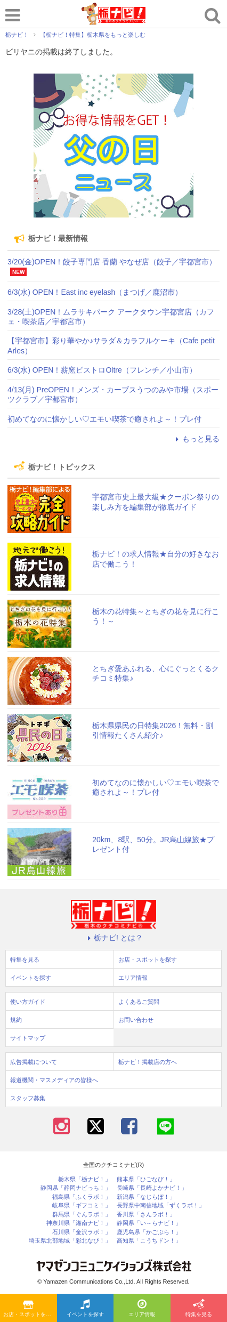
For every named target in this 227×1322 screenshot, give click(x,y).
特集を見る (198, 1308)
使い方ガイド (27, 1001)
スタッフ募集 (27, 1098)
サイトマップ (27, 1038)
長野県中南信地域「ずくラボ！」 (161, 1205)
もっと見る (196, 438)
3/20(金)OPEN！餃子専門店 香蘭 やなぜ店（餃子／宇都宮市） (111, 261)
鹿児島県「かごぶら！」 (149, 1232)
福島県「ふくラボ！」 (81, 1197)
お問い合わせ (135, 1020)
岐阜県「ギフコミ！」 (81, 1205)
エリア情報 (141, 1308)
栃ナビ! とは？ (113, 937)
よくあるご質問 (138, 1001)
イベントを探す (85, 1308)
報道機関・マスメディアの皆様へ (54, 1080)
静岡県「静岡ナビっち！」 (75, 1188)
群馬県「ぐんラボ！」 (81, 1215)
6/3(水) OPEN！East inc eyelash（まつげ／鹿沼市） (94, 292)
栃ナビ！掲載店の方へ (147, 1062)
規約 (16, 1020)
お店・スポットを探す (29, 1308)
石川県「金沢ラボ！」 (81, 1232)
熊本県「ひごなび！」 (146, 1179)
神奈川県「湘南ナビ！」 (78, 1223)
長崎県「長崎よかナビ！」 (152, 1188)
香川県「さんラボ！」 (146, 1215)
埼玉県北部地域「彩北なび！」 (70, 1241)
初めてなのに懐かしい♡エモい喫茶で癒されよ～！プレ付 (104, 419)
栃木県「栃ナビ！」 (84, 1179)
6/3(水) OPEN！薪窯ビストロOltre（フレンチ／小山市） (102, 370)
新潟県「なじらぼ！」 (146, 1197)
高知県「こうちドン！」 (149, 1241)
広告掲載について (33, 1062)
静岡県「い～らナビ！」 (149, 1223)
